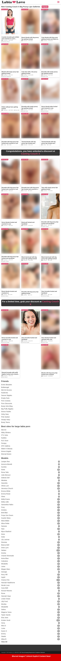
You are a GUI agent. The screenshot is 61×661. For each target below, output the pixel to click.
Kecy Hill (30, 575)
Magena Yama (30, 612)
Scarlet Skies (30, 518)
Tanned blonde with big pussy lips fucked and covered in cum (29, 143)
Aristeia (30, 510)
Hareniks (30, 483)
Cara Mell (30, 588)
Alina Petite (30, 523)
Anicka (30, 553)
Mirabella (30, 564)
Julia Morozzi (30, 475)
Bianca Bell (30, 545)
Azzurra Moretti (30, 464)
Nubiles (4, 438)
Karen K (30, 631)
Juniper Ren (30, 462)
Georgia (30, 572)
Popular (45, 7)
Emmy (30, 634)
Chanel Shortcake (30, 556)
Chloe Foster (45, 342)
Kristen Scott (45, 76)
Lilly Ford (30, 601)
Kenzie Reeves (30, 591)
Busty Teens (5, 422)
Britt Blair (30, 513)
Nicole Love (30, 585)
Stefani (30, 550)
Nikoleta (30, 480)
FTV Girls (4, 435)
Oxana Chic (30, 580)
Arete (30, 470)
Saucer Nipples (6, 395)
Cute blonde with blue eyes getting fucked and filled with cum (50, 39)
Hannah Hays (25, 76)
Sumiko (30, 467)
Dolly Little (17, 110)
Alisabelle (30, 607)
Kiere (30, 534)
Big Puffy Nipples (7, 409)
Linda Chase (30, 599)
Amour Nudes (6, 411)
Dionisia (30, 542)
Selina (30, 610)
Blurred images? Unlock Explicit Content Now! (31, 656)
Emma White (30, 491)
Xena (30, 623)
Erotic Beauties (6, 384)
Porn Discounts (6, 403)
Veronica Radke (45, 296)
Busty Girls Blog (6, 406)
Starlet (30, 636)
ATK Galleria (5, 446)
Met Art (3, 430)
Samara (30, 526)
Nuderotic (4, 393)
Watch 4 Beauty (6, 449)
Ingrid (30, 577)
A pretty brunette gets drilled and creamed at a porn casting (10, 38)
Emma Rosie (30, 494)
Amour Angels (6, 451)
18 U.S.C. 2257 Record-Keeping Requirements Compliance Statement (30, 652)
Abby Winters (6, 432)
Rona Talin (30, 472)
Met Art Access (6, 390)
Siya (30, 529)
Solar (30, 537)
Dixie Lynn (30, 548)
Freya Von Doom (30, 515)
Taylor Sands (30, 615)
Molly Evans (30, 499)
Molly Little (30, 502)
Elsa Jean (30, 618)
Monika (30, 604)
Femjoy (3, 443)
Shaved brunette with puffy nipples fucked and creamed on (10, 374)
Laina (30, 566)
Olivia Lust (30, 486)
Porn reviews (5, 401)
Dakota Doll (30, 478)
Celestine (30, 561)
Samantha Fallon (30, 505)
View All (4, 642)
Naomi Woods (45, 111)
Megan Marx (30, 569)
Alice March (5, 377)
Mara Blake (30, 521)
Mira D (30, 626)
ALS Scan (4, 440)
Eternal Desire (6, 454)
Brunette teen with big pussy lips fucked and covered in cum (30, 189)
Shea (30, 497)
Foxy (30, 507)
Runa (30, 593)
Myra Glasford (30, 532)
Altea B (30, 639)
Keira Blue (30, 558)
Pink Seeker (5, 417)
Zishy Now (5, 414)
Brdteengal (5, 387)
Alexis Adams (5, 296)
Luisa (30, 628)
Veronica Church (6, 41)
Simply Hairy (5, 419)
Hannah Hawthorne (7, 76)
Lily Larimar (30, 540)
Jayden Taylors (45, 226)
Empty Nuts (5, 398)
